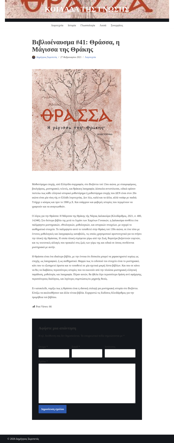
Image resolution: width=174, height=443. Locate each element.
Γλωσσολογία (88, 25)
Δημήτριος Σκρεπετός (46, 57)
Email (76, 346)
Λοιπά (103, 25)
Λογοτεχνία (57, 25)
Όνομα (43, 346)
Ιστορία (72, 25)
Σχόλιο (43, 361)
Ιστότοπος (110, 346)
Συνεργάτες (117, 25)
